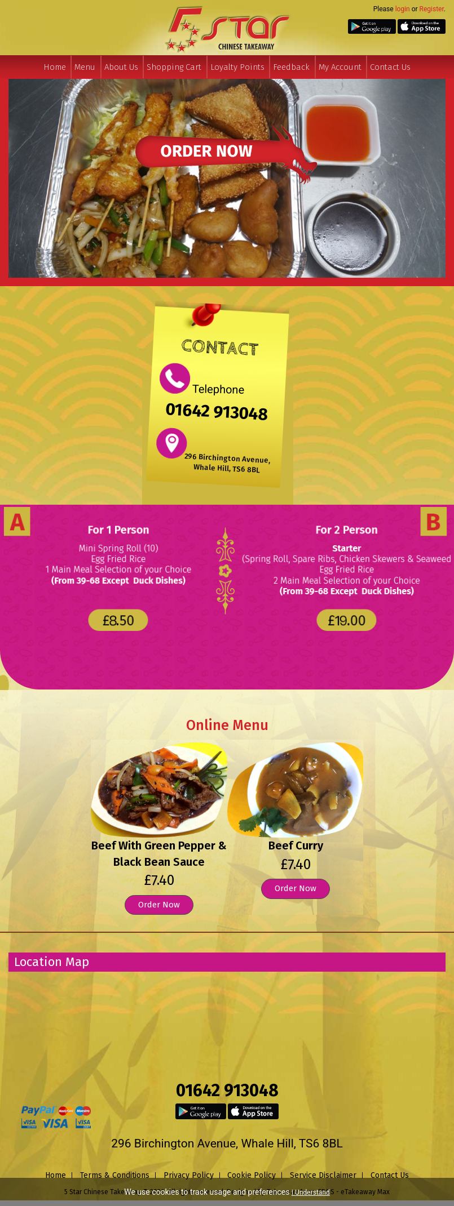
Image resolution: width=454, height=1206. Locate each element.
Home (54, 67)
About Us (121, 67)
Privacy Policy (189, 1175)
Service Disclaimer (323, 1175)
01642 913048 (217, 411)
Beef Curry (295, 845)
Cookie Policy (251, 1175)
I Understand (311, 1192)
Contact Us (390, 67)
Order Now (159, 905)
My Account (340, 67)
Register (432, 9)
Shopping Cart (174, 67)
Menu (84, 67)
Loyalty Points (237, 67)
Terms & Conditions (114, 1175)
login (402, 9)
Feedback (291, 67)
